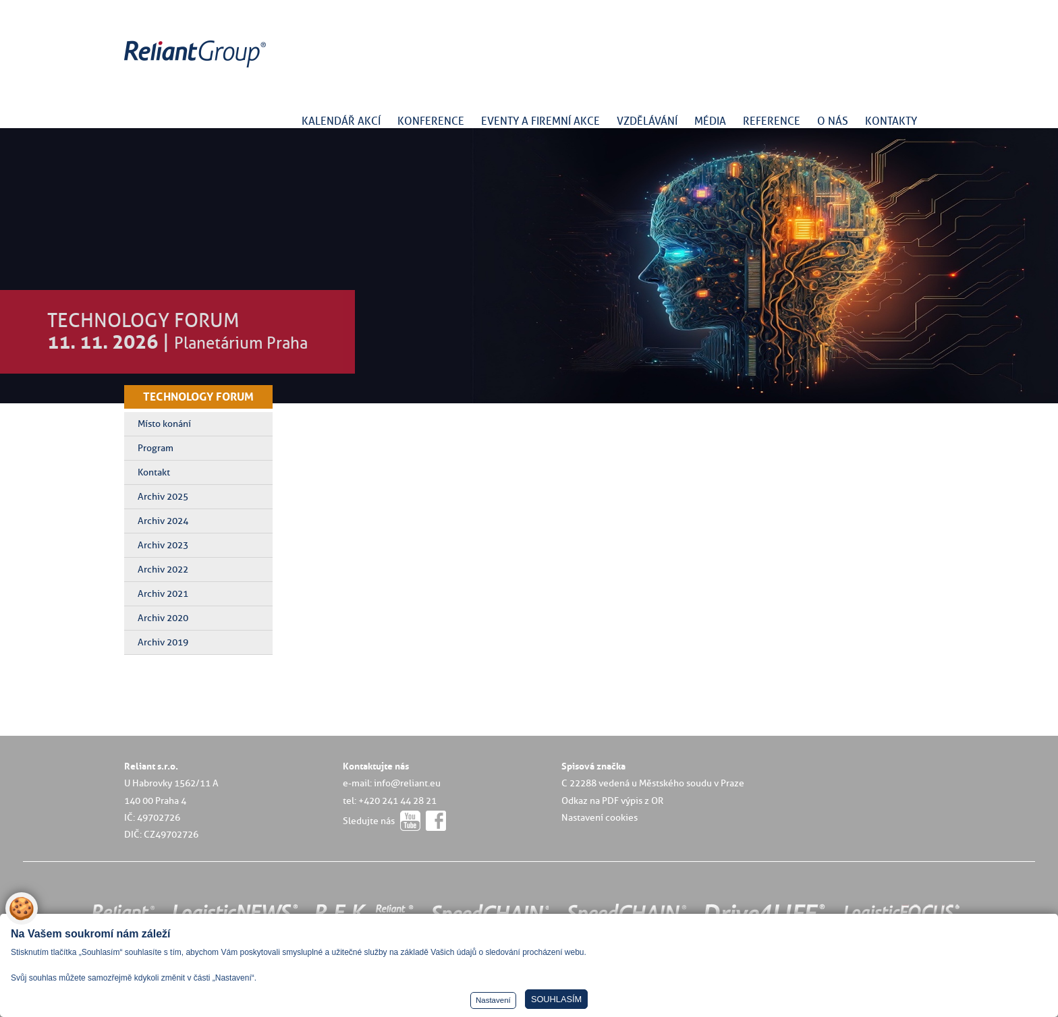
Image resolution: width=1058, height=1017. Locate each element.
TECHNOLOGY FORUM (198, 396)
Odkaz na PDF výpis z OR (612, 800)
